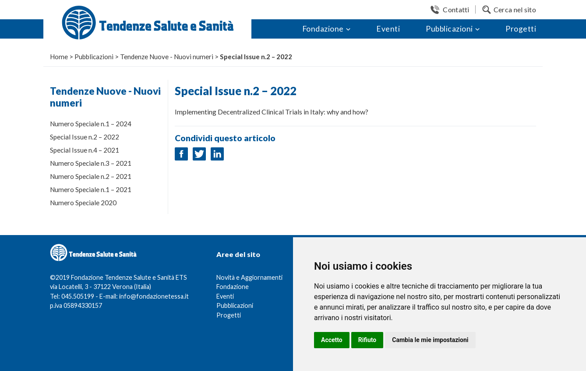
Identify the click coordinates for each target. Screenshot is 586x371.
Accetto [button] (331, 339)
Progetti (520, 28)
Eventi (388, 28)
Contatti (456, 9)
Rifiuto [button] (367, 339)
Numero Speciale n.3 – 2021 (90, 163)
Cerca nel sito (515, 9)
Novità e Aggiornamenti (249, 277)
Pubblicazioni (449, 28)
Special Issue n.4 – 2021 (84, 150)
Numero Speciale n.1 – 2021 (90, 189)
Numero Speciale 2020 (83, 203)
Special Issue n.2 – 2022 (84, 137)
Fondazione (323, 28)
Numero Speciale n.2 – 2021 (90, 176)
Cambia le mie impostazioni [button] (430, 339)
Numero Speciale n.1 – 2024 (90, 124)
